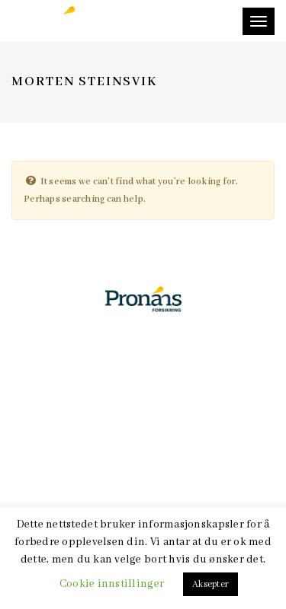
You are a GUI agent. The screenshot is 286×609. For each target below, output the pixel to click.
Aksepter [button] (210, 584)
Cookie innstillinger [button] (111, 584)
